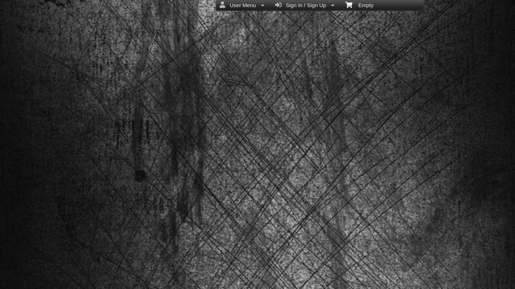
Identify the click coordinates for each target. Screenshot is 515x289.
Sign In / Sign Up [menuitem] (304, 5)
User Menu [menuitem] (242, 5)
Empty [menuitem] (359, 4)
